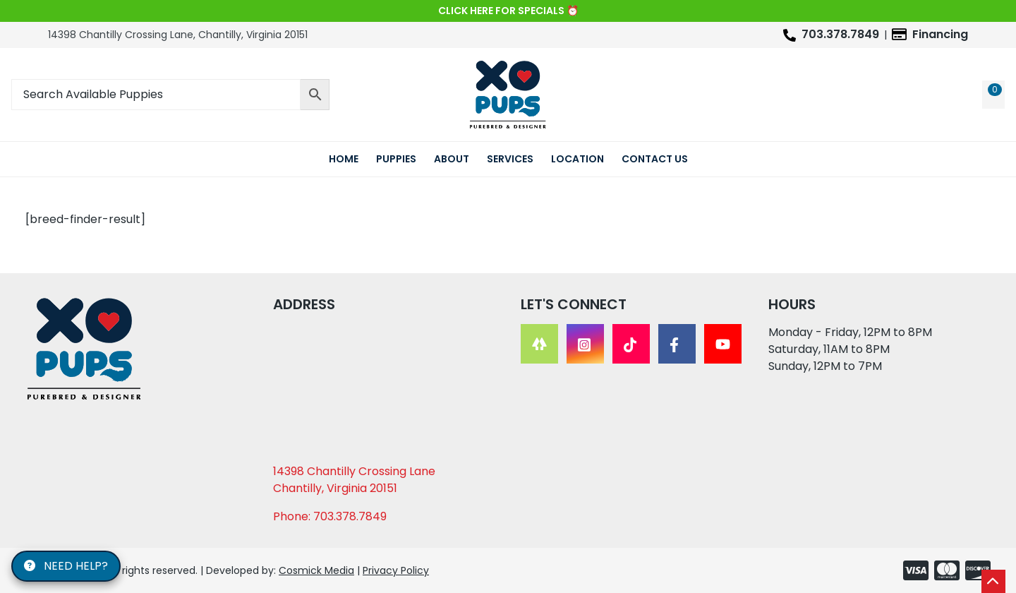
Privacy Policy (396, 570)
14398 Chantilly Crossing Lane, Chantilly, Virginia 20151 (178, 35)
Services (510, 159)
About (451, 159)
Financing (940, 34)
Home (343, 159)
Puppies (396, 159)
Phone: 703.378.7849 (330, 516)
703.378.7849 (840, 34)
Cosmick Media (316, 570)
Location (577, 159)
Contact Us (655, 159)
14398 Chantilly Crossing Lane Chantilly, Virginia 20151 (354, 479)
